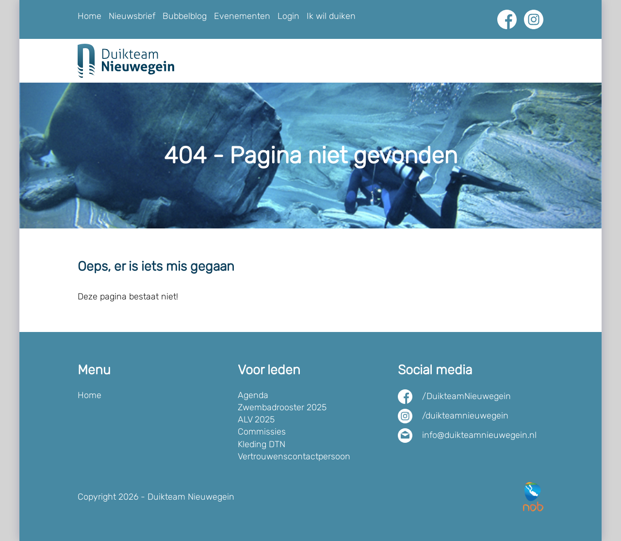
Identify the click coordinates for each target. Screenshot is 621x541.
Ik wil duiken (331, 16)
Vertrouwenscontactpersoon (294, 456)
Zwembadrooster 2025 (282, 407)
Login (288, 16)
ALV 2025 (256, 419)
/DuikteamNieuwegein (466, 396)
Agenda (253, 395)
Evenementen (242, 16)
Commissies (262, 431)
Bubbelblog (185, 16)
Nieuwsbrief (132, 16)
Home (89, 16)
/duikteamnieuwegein (465, 415)
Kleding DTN (261, 444)
